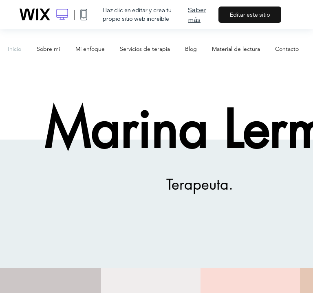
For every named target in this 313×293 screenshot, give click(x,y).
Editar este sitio (249, 14)
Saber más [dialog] (197, 15)
